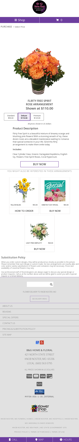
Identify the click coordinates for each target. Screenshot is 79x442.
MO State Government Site (53, 427)
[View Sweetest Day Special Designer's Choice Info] (55, 190)
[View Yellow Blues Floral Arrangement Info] (24, 190)
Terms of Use (58, 432)
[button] (39, 391)
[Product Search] (40, 284)
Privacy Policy (21, 432)
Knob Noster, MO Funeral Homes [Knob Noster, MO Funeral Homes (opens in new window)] (17, 419)
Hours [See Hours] (66, 439)
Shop (19, 20)
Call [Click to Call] (13, 439)
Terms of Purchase (40, 432)
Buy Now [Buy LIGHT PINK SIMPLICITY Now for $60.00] (39, 249)
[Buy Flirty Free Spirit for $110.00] (39, 164)
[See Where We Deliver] (39, 298)
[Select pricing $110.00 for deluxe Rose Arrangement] (24, 116)
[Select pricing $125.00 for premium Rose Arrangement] (37, 116)
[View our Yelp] (42, 343)
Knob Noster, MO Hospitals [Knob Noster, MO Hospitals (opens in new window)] (49, 419)
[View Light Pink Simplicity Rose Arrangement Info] (39, 228)
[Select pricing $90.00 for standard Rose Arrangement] (11, 116)
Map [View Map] (39, 439)
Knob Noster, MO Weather (25, 427)
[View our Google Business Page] (37, 343)
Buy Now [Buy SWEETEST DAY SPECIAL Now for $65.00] (55, 210)
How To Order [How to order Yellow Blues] (24, 210)
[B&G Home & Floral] (40, 13)
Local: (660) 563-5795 (39, 363)
